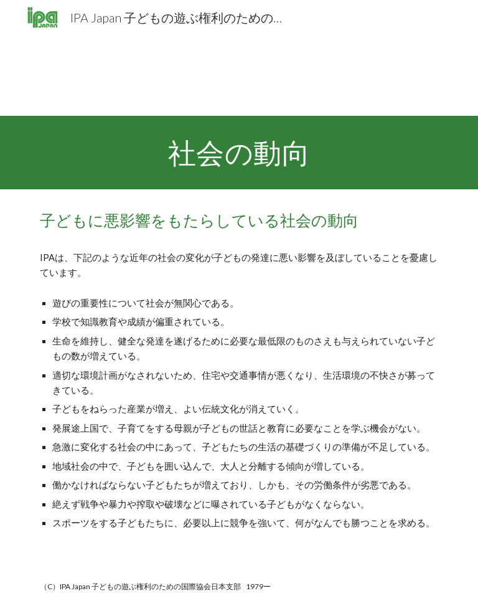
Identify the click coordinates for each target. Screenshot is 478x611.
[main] (239, 152)
